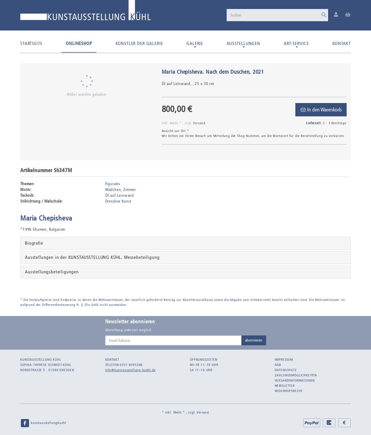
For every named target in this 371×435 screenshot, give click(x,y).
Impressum (284, 359)
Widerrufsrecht (289, 391)
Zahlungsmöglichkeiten (296, 375)
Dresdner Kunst (118, 201)
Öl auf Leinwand (119, 195)
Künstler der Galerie (139, 43)
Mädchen (113, 189)
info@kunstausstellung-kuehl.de (130, 370)
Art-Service (296, 44)
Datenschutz (286, 370)
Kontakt (341, 43)
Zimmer (129, 189)
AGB (278, 365)
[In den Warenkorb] (321, 109)
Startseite (31, 43)
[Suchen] (277, 15)
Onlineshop (79, 43)
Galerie (194, 44)
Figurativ (113, 183)
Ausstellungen (243, 44)
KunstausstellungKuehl (43, 423)
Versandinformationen (295, 380)
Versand (199, 123)
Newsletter (285, 385)
